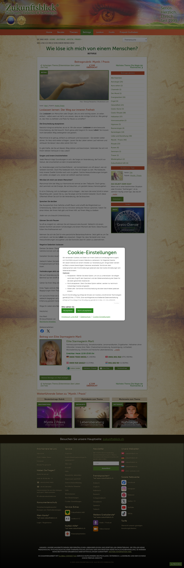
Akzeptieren (68, 311)
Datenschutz (85, 317)
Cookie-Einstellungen (101, 317)
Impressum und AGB (69, 317)
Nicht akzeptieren (85, 311)
